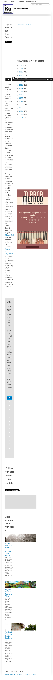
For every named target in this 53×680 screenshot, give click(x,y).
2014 (21, 78)
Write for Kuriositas (24, 24)
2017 (21, 88)
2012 (21, 72)
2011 (21, 69)
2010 (21, 65)
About (6, 1)
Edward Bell (9, 235)
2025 (21, 114)
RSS (34, 674)
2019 (21, 95)
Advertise (20, 1)
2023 (21, 108)
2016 (21, 85)
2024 (21, 111)
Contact (12, 1)
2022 (21, 105)
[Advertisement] (32, 42)
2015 (21, 82)
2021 (21, 101)
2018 (21, 91)
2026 (21, 118)
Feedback (28, 674)
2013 (21, 75)
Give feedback (31, 1)
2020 (21, 98)
